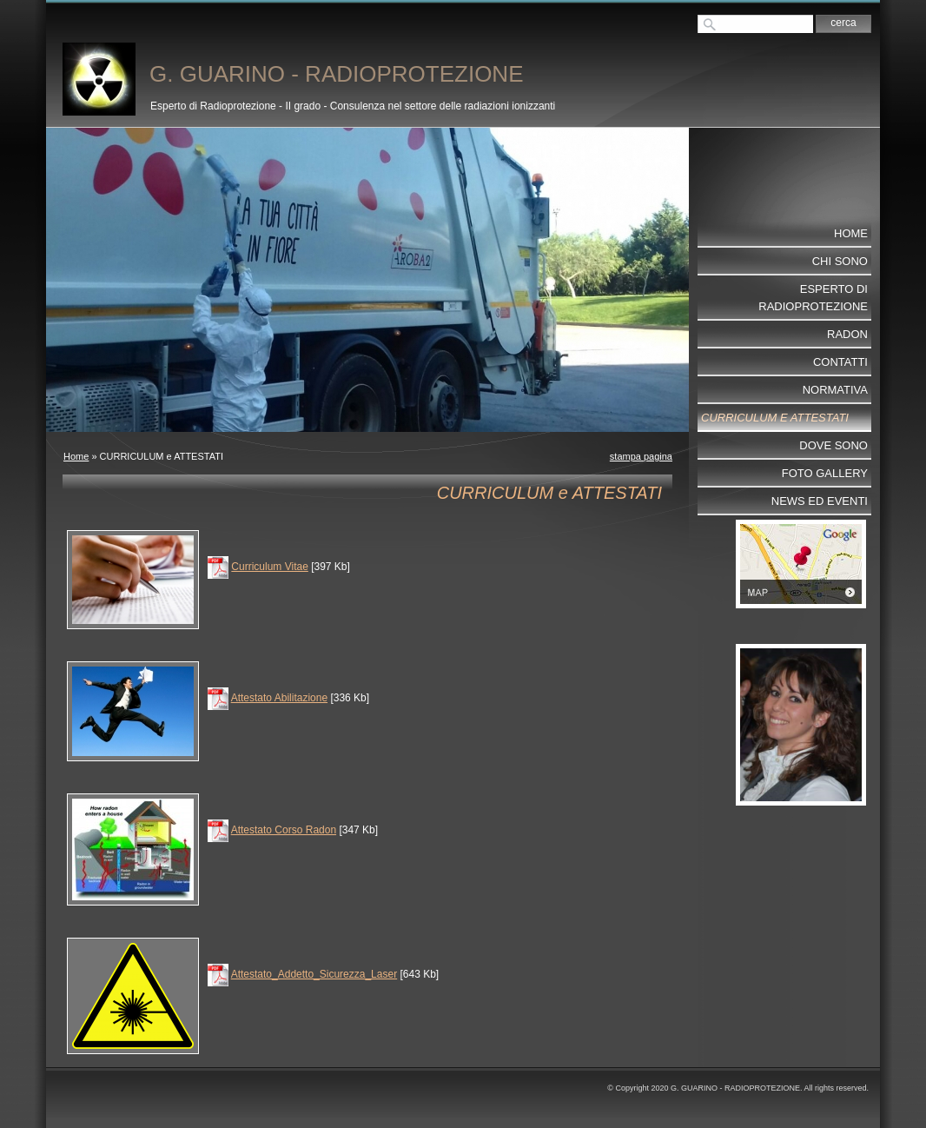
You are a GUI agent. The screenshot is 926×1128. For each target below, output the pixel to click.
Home (76, 456)
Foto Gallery (825, 473)
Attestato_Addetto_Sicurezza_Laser (314, 974)
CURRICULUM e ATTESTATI (775, 417)
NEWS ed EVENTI (819, 501)
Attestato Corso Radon (283, 830)
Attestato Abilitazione (279, 698)
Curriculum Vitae (269, 567)
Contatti (840, 361)
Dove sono (833, 445)
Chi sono (840, 261)
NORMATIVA (835, 389)
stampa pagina (641, 456)
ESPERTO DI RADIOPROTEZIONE (813, 297)
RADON (847, 334)
